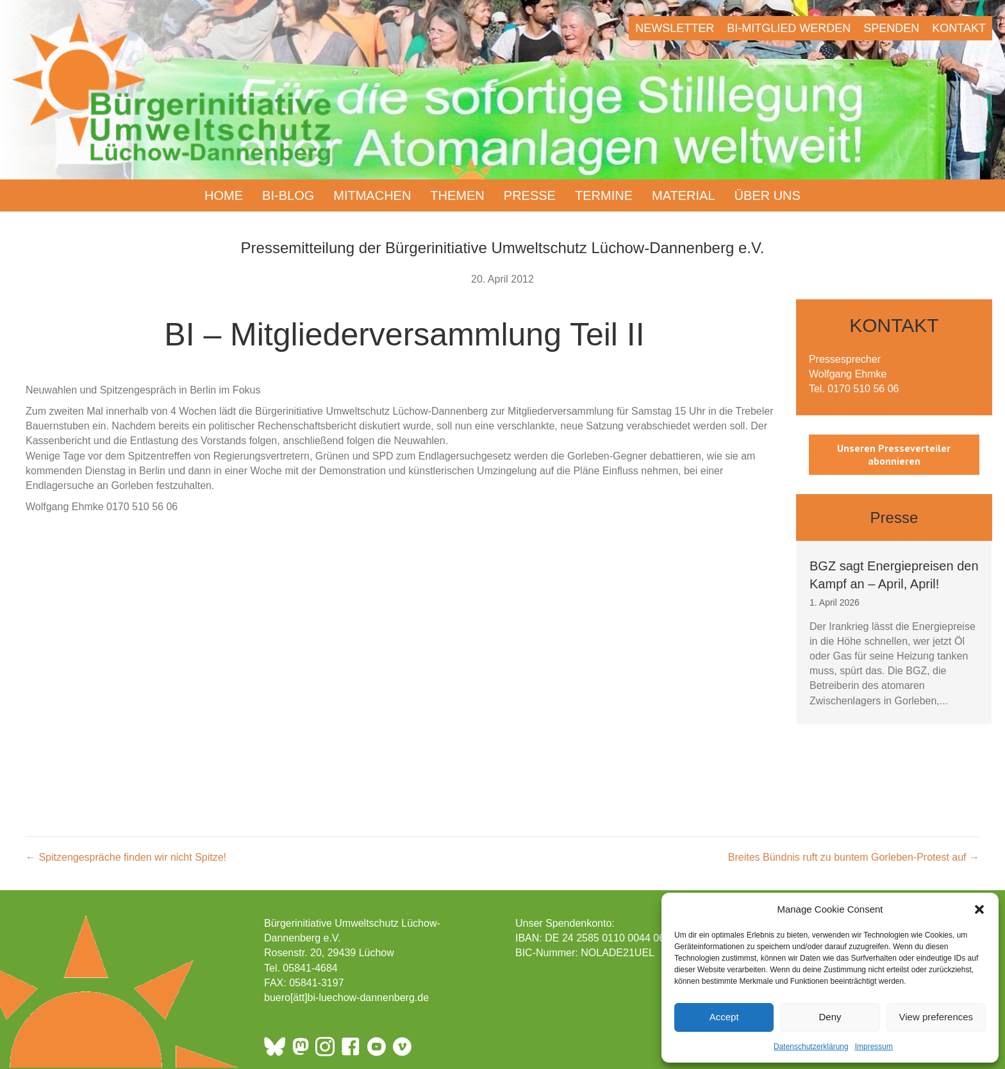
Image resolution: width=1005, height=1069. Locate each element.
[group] (894, 632)
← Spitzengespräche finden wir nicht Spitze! (126, 857)
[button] (979, 909)
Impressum (874, 1046)
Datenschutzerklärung (811, 1046)
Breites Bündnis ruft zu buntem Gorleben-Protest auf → (853, 857)
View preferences (936, 1016)
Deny (829, 1016)
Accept (724, 1016)
